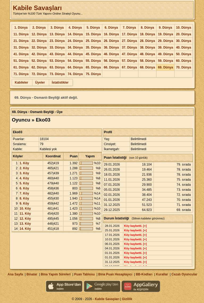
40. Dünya (183, 47)
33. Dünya (57, 47)
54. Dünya (75, 61)
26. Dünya (111, 41)
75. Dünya (93, 74)
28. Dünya (147, 41)
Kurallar (162, 274)
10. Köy (25, 208)
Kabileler (21, 82)
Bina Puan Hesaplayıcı (115, 274)
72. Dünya (39, 74)
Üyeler (40, 82)
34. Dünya (75, 47)
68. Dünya (147, 67)
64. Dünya (75, 67)
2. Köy (24, 168)
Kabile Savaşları (37, 7)
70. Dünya (183, 67)
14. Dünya (75, 34)
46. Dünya (111, 54)
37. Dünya (129, 47)
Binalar (32, 274)
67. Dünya (129, 67)
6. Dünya (111, 27)
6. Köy (24, 188)
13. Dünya (57, 34)
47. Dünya (129, 54)
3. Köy (24, 173)
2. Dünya (39, 27)
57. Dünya (129, 61)
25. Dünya (93, 41)
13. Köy (25, 224)
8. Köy (24, 198)
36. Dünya (111, 47)
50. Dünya (183, 54)
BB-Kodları (144, 274)
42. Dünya (39, 54)
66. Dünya (111, 67)
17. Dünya (129, 34)
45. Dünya (93, 54)
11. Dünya (21, 34)
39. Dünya (165, 47)
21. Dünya (21, 41)
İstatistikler (60, 82)
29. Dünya (165, 41)
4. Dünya (75, 27)
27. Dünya (129, 41)
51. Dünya (21, 61)
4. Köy (24, 178)
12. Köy (25, 218)
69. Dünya (165, 67)
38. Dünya (147, 47)
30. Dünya (183, 41)
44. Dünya (75, 54)
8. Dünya (147, 27)
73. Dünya (57, 74)
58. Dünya (147, 61)
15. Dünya (93, 34)
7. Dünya (129, 27)
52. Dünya (39, 61)
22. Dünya (39, 41)
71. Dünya (21, 74)
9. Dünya (165, 27)
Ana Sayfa (15, 274)
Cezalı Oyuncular (184, 274)
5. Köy (24, 183)
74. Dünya (75, 74)
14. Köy (25, 229)
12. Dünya (39, 34)
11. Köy (25, 213)
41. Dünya (21, 54)
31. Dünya (21, 47)
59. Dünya (165, 61)
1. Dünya (21, 27)
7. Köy (24, 193)
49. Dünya (165, 54)
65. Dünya (93, 67)
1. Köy (24, 163)
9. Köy (24, 203)
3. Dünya (57, 27)
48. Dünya (147, 54)
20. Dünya (183, 34)
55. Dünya (93, 61)
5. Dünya (93, 27)
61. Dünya (21, 67)
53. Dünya (57, 61)
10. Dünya (183, 27)
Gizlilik (127, 299)
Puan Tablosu (84, 274)
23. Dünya (57, 41)
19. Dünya (165, 34)
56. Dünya (111, 61)
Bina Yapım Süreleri (56, 274)
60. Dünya (183, 61)
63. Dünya (57, 67)
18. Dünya (147, 34)
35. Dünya (93, 47)
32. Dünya (39, 47)
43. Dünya (57, 54)
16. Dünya (111, 34)
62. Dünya (39, 67)
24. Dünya (75, 41)
